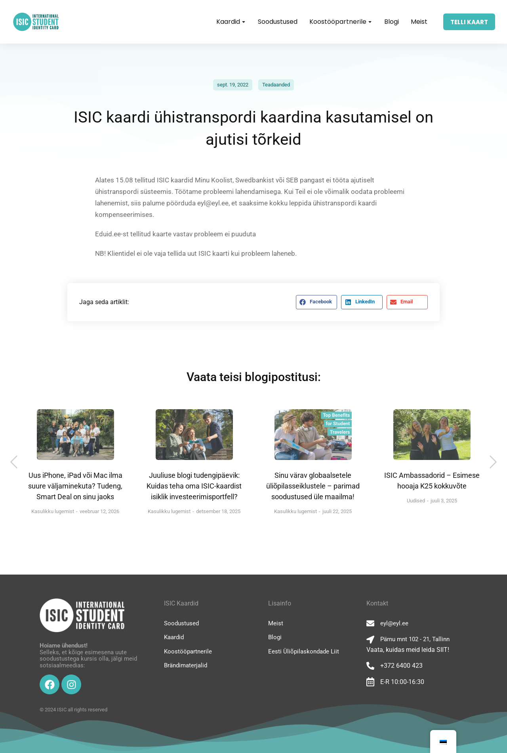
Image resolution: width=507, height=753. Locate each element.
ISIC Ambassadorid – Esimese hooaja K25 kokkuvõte (432, 480)
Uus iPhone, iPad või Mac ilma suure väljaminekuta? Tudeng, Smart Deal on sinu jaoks (75, 486)
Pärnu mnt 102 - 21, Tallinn (415, 639)
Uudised (416, 501)
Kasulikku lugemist (52, 511)
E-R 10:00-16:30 (402, 682)
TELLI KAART (469, 22)
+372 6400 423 (401, 665)
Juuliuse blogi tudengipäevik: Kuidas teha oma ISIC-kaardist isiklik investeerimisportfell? (194, 486)
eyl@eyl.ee (394, 623)
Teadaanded (276, 85)
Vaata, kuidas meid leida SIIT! (407, 649)
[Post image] (75, 434)
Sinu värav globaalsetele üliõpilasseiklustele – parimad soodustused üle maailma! (313, 486)
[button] (316, 302)
